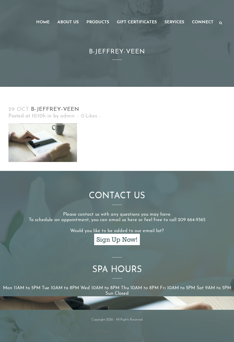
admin (67, 116)
